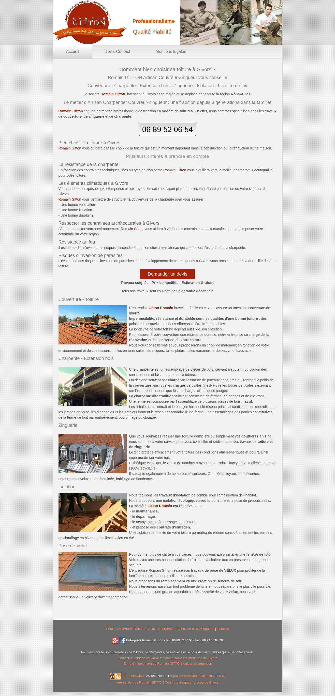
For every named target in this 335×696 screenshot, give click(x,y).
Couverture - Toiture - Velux (135, 629)
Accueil (72, 51)
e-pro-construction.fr (185, 676)
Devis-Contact (117, 51)
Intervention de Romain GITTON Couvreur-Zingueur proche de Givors (167, 682)
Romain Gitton (134, 676)
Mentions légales (171, 51)
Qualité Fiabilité (152, 31)
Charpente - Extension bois (178, 629)
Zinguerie (207, 629)
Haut (109, 629)
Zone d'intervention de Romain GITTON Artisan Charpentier (167, 663)
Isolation (223, 629)
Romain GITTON (212, 676)
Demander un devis (167, 274)
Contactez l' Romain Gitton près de (167, 658)
